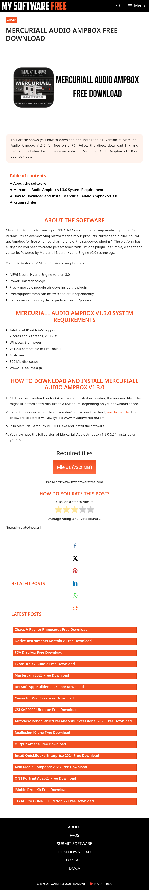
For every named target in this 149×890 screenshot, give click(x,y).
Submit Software (74, 843)
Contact (74, 860)
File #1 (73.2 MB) (74, 467)
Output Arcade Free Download (40, 744)
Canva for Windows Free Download (44, 698)
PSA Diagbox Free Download (38, 652)
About (74, 827)
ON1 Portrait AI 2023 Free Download (45, 778)
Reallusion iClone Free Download (42, 732)
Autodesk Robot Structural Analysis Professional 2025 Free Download (73, 721)
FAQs (74, 835)
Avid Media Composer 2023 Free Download (51, 767)
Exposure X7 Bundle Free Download (45, 663)
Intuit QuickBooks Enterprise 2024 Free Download (57, 755)
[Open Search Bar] (118, 6)
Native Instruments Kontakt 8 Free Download (53, 641)
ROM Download (74, 851)
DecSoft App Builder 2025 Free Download (49, 686)
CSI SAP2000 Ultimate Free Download (46, 709)
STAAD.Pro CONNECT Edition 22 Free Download (54, 801)
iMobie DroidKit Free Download (41, 789)
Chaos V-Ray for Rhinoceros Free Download (51, 629)
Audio (11, 20)
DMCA (74, 868)
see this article (118, 412)
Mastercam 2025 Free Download (42, 675)
